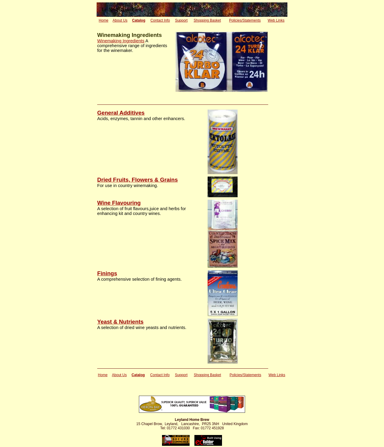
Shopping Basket (207, 20)
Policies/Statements (245, 20)
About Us (119, 20)
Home (103, 20)
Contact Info (160, 20)
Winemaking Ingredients (120, 40)
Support (181, 20)
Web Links (276, 20)
